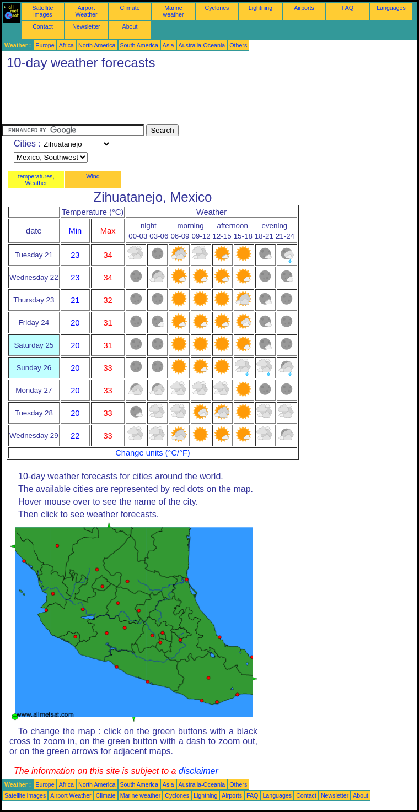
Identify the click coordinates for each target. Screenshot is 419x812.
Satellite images (43, 11)
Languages (391, 7)
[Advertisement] (203, 99)
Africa (66, 45)
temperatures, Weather (36, 179)
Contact (43, 26)
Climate (129, 7)
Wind (92, 176)
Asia (168, 45)
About (130, 26)
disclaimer (198, 771)
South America (139, 45)
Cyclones (217, 7)
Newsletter (86, 26)
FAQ (347, 7)
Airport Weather (86, 11)
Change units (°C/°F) (152, 452)
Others (238, 45)
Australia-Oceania (202, 45)
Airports (304, 7)
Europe (44, 45)
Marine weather (173, 11)
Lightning (260, 7)
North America (97, 45)
